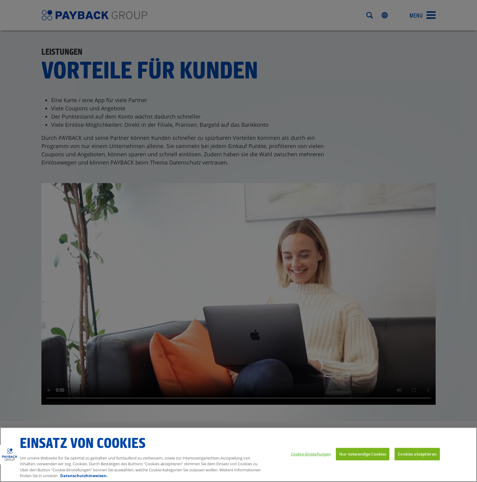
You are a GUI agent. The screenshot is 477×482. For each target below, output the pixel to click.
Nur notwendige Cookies (362, 453)
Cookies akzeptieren (417, 453)
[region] (238, 454)
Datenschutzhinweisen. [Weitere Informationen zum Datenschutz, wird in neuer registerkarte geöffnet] (84, 475)
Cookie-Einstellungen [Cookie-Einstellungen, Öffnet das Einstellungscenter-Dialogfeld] (311, 453)
